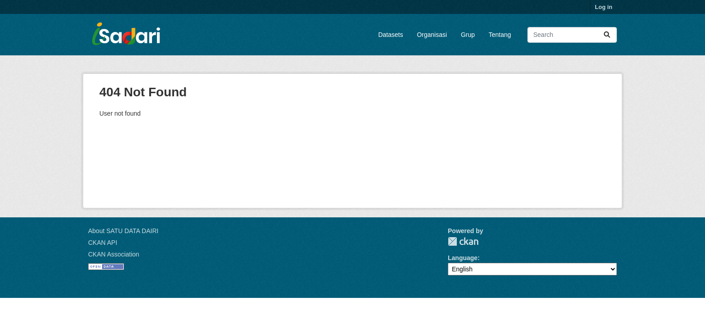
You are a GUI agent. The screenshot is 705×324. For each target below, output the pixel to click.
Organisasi (432, 34)
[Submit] (607, 35)
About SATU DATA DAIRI (123, 230)
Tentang (500, 34)
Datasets (390, 34)
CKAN (463, 241)
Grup (468, 34)
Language (462, 257)
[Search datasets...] (572, 35)
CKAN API (102, 242)
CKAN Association (113, 254)
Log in (603, 7)
